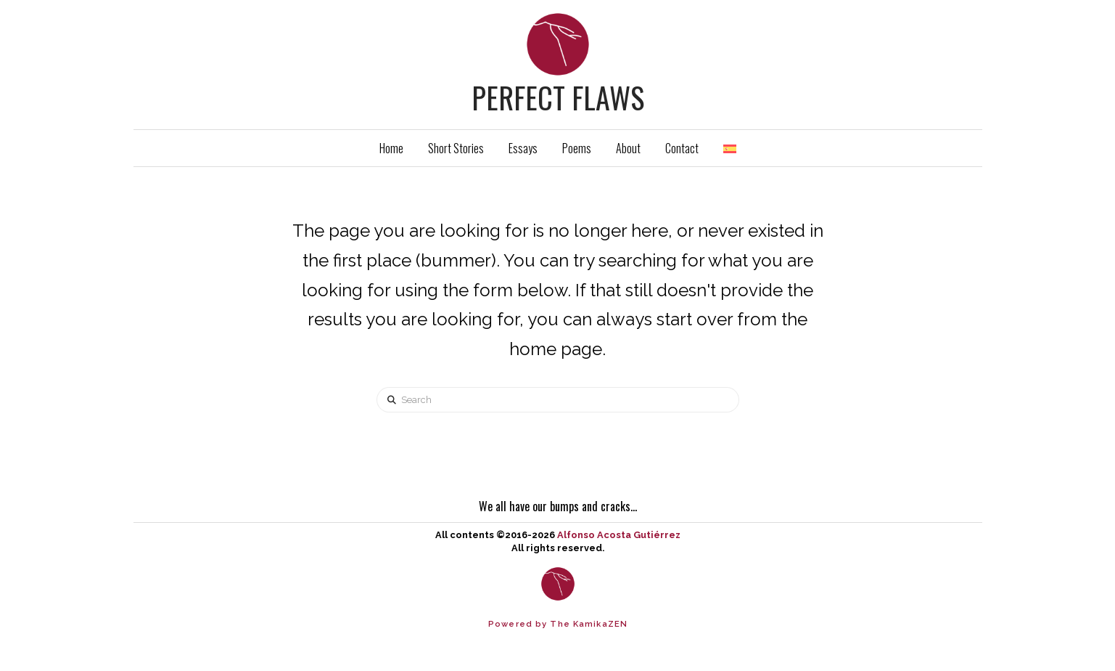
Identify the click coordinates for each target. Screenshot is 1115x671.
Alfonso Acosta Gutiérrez (618, 534)
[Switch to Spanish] (730, 148)
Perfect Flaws (558, 97)
